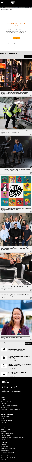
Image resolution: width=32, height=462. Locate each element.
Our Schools (3, 403)
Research (3, 418)
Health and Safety (5, 450)
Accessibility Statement (6, 428)
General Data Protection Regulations (9, 457)
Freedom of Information (6, 426)
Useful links (4, 442)
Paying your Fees (4, 446)
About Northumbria (7, 414)
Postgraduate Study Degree (7, 401)
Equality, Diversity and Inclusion (8, 448)
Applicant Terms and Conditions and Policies (11, 411)
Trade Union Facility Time (6, 435)
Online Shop (3, 459)
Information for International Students (9, 405)
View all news (27, 56)
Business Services (5, 416)
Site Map (3, 439)
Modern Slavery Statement (7, 433)
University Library (5, 407)
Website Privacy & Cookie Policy (8, 429)
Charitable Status (5, 424)
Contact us (3, 444)
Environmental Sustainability (7, 452)
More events (28, 343)
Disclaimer (3, 431)
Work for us (3, 422)
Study (2, 397)
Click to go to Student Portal (7, 454)
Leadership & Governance (6, 420)
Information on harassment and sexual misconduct (12, 437)
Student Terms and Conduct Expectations (10, 409)
